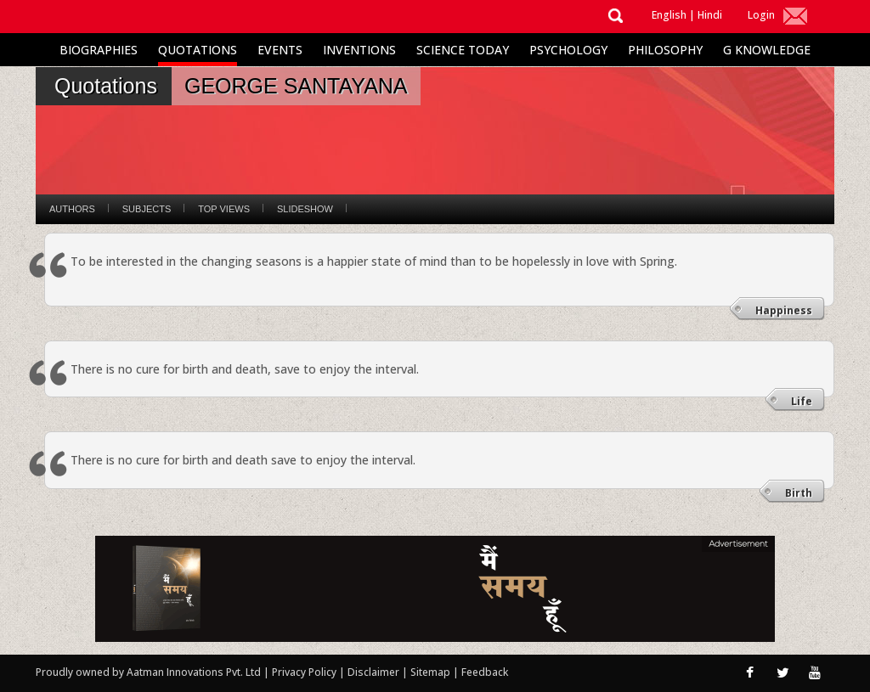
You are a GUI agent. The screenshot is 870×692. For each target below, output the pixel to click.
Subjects (146, 209)
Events (279, 50)
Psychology (568, 50)
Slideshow (305, 209)
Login (761, 15)
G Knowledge (767, 50)
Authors (72, 209)
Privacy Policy (305, 672)
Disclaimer (373, 672)
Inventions (359, 50)
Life (801, 401)
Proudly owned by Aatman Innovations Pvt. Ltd (148, 672)
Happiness (783, 310)
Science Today (462, 50)
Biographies (98, 50)
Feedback (484, 672)
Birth (798, 493)
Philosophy (665, 50)
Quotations (197, 50)
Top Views (224, 209)
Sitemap (431, 672)
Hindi (710, 15)
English (669, 15)
